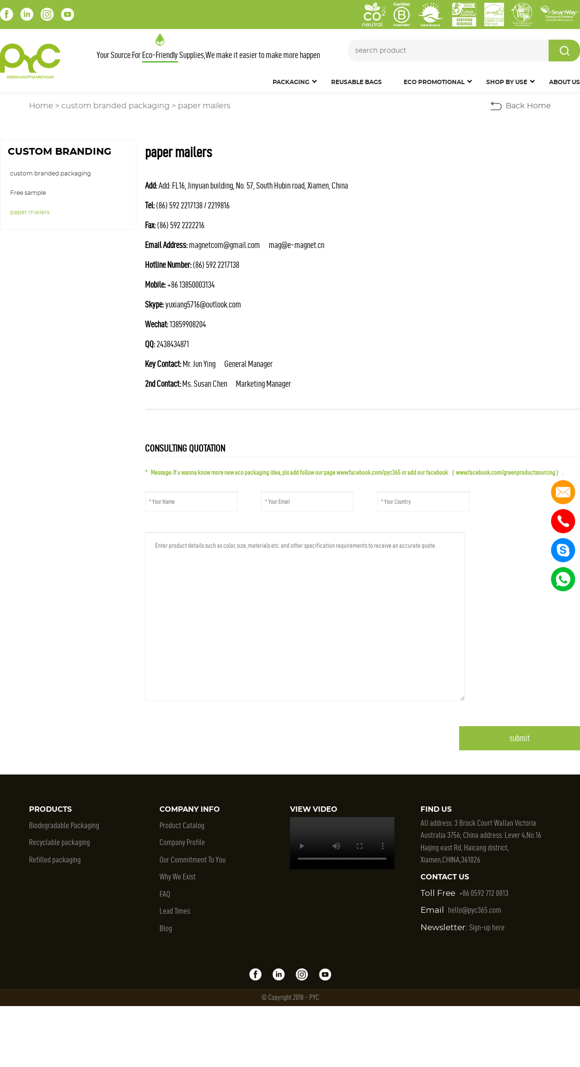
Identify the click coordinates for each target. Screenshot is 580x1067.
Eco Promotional (434, 82)
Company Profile (182, 842)
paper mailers (204, 106)
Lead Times (175, 910)
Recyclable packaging (59, 842)
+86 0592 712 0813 (483, 893)
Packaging (291, 82)
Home (41, 106)
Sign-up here (487, 927)
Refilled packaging (55, 859)
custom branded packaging (115, 106)
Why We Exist (178, 876)
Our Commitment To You (193, 859)
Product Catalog (182, 825)
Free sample (28, 193)
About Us (564, 82)
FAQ (165, 894)
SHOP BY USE (506, 82)
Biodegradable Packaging (64, 825)
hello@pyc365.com (474, 910)
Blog (166, 928)
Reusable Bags (356, 82)
